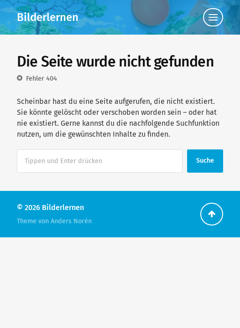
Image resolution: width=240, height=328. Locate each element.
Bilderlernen (47, 17)
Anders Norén (71, 221)
